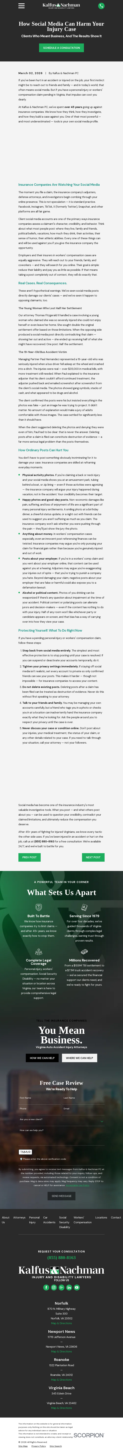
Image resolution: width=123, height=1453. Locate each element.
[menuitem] (23, 1446)
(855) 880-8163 (61, 1257)
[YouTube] (76, 1287)
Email (66, 1108)
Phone (23, 1108)
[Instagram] (53, 1287)
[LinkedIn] (69, 1287)
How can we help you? (32, 1130)
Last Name (69, 1098)
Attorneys (19, 1217)
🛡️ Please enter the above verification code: (43, 1159)
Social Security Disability (64, 1222)
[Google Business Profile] (61, 1287)
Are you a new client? (31, 1119)
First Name (25, 1098)
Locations (101, 1217)
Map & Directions (61, 1323)
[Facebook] (46, 1287)
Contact (116, 1217)
